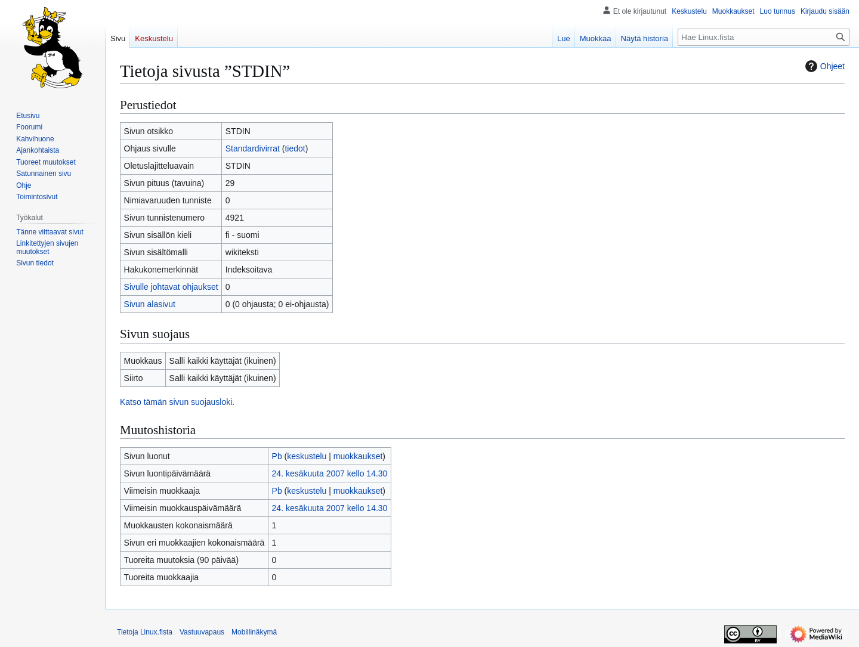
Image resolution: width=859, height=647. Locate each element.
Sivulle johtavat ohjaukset (171, 287)
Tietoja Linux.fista (144, 632)
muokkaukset (357, 456)
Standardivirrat (252, 148)
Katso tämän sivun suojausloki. (177, 402)
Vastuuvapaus (202, 632)
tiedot (295, 148)
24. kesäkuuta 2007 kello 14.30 (330, 473)
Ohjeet (823, 66)
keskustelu (306, 456)
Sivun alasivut (149, 304)
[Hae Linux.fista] (763, 37)
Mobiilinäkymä (254, 632)
